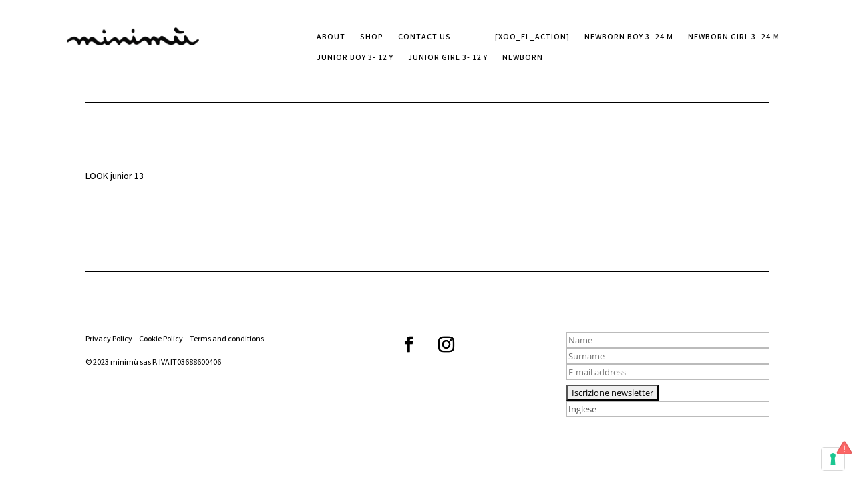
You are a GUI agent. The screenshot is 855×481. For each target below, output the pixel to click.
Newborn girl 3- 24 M (734, 38)
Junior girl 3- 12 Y (448, 59)
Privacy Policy (109, 339)
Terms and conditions (227, 339)
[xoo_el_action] (532, 38)
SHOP (371, 38)
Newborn (522, 59)
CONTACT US (424, 38)
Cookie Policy (161, 339)
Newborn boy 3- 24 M (628, 38)
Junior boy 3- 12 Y (355, 59)
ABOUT (331, 38)
